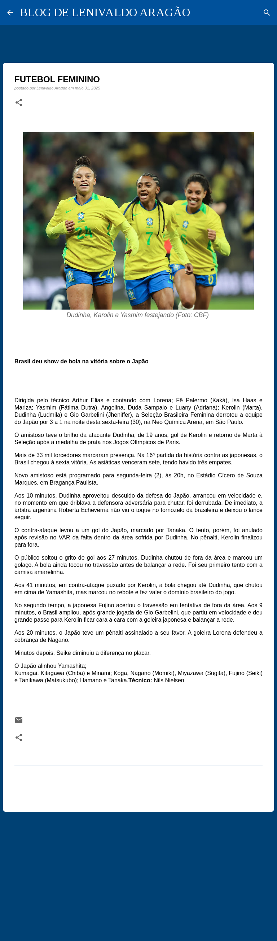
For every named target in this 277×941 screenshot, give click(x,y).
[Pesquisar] (267, 12)
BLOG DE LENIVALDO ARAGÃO (105, 12)
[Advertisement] (138, 873)
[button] (18, 103)
